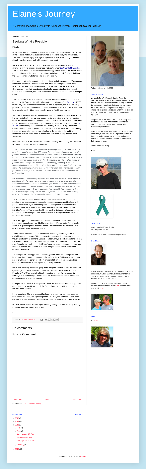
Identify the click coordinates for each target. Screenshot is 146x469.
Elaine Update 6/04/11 (25, 434)
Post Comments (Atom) (32, 404)
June (19, 431)
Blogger (83, 456)
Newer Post (17, 400)
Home (47, 400)
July (19, 428)
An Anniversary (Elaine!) (26, 437)
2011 (17, 425)
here (117, 286)
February (20, 445)
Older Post (77, 400)
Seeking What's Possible (26, 441)
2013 (17, 418)
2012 (17, 421)
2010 (17, 449)
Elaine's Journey (43, 13)
